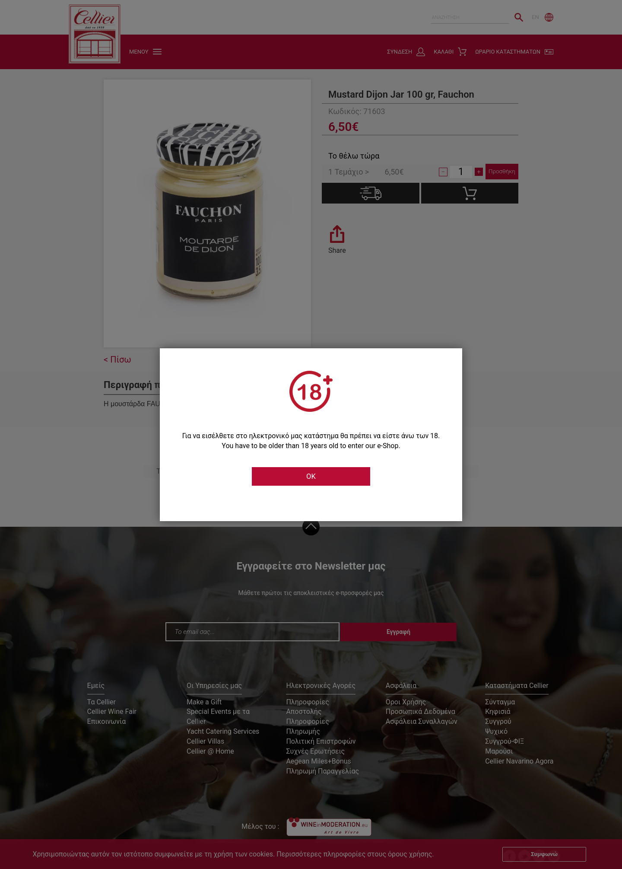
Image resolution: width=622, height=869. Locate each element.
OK (311, 476)
